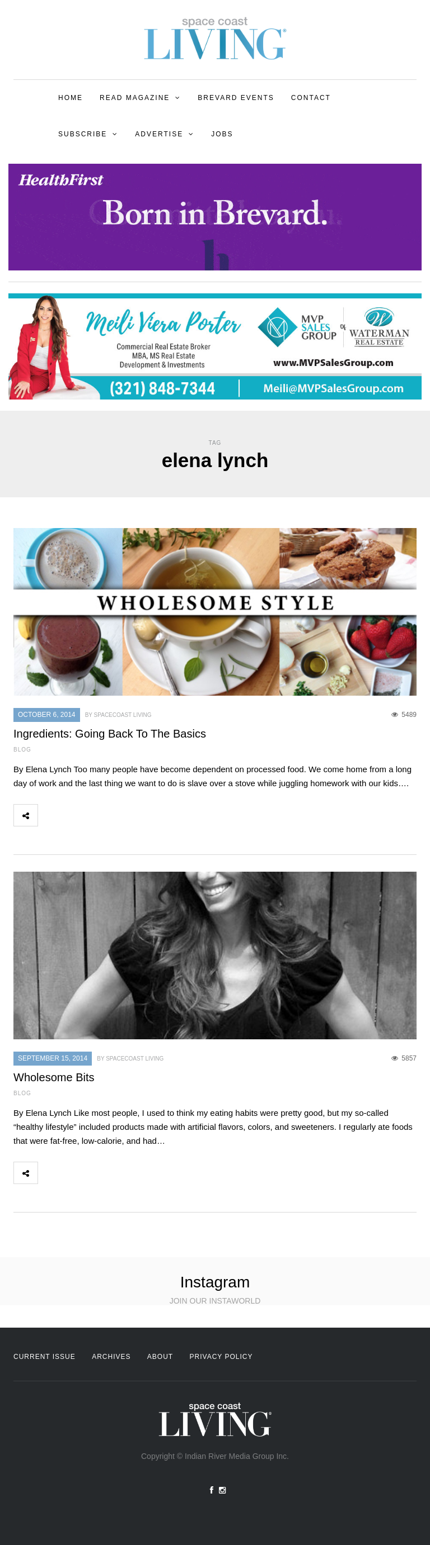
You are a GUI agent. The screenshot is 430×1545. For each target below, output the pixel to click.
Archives (111, 1357)
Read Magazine (135, 98)
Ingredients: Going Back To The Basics (109, 734)
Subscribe (82, 134)
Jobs (222, 134)
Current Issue (44, 1357)
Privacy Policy (221, 1357)
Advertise (159, 134)
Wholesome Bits (54, 1077)
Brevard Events (236, 98)
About (160, 1357)
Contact (311, 98)
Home (70, 98)
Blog (22, 750)
